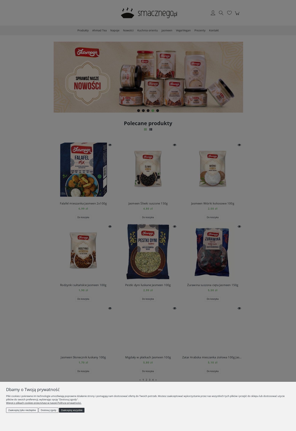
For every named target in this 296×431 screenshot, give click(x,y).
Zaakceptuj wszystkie (71, 410)
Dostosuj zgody (48, 410)
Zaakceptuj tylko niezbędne (22, 410)
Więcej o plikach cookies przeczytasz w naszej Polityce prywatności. (43, 403)
